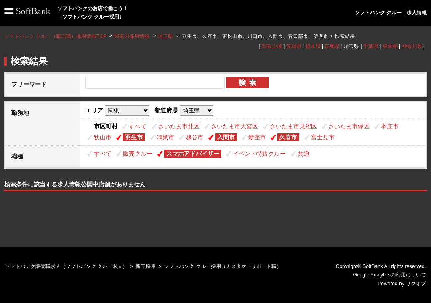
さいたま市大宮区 (234, 126)
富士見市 (323, 137)
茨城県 (293, 46)
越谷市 (194, 137)
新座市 (257, 137)
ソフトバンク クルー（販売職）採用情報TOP (55, 36)
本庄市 (390, 126)
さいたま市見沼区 (293, 126)
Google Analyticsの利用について (389, 275)
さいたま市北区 (179, 126)
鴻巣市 (165, 137)
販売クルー (137, 153)
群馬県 (332, 46)
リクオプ (416, 284)
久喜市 (288, 137)
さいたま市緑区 (349, 126)
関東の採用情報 (132, 36)
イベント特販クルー (259, 153)
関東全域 (272, 46)
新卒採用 (146, 266)
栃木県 (313, 46)
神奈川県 (412, 46)
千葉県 (370, 46)
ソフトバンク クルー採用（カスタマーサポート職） (222, 266)
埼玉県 (165, 36)
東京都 (390, 46)
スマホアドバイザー (192, 153)
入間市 (226, 137)
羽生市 (134, 137)
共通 (303, 153)
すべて (137, 126)
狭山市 (103, 137)
